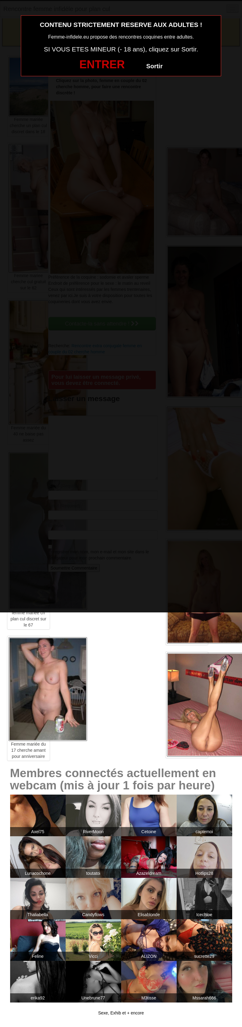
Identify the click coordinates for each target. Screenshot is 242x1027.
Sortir (154, 66)
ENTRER (102, 64)
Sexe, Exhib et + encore (121, 1012)
